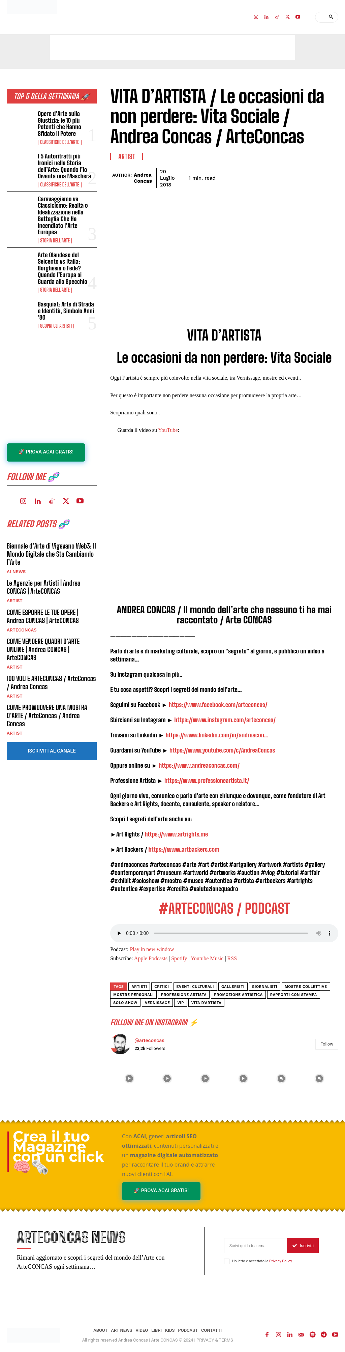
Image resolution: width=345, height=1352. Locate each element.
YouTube (168, 430)
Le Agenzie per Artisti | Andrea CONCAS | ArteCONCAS (44, 570)
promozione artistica (238, 995)
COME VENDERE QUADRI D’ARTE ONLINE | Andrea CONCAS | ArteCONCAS (43, 632)
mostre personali (133, 995)
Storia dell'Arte (54, 229)
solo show (125, 1003)
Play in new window (152, 949)
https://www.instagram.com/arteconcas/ (225, 720)
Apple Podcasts (150, 958)
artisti (139, 986)
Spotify (179, 958)
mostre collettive (306, 986)
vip (180, 1003)
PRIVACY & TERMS (214, 1340)
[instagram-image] (129, 1079)
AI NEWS (16, 555)
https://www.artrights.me (176, 834)
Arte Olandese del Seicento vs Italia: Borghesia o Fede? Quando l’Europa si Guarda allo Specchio (67, 255)
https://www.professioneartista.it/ (206, 780)
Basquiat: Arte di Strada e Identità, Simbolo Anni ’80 (66, 295)
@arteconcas (149, 1040)
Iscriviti (303, 1245)
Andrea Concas (143, 178)
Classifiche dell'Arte (59, 140)
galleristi (233, 986)
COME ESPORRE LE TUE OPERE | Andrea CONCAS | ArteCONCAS (43, 599)
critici (161, 986)
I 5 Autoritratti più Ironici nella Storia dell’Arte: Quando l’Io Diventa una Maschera (66, 164)
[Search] (331, 17)
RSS (232, 958)
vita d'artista (206, 1003)
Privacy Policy (280, 1261)
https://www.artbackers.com (184, 849)
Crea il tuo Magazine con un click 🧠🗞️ (58, 1151)
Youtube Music (207, 958)
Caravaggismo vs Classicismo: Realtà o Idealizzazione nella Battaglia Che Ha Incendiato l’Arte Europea (66, 208)
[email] (255, 1246)
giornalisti (264, 986)
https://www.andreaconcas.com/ (199, 765)
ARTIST (14, 584)
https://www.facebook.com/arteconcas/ (218, 704)
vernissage (157, 1003)
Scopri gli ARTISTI (55, 306)
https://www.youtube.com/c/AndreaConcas (222, 750)
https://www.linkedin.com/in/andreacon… (216, 735)
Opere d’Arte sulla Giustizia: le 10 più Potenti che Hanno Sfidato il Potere (66, 123)
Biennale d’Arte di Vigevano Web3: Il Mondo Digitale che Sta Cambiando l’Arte (51, 537)
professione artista (184, 995)
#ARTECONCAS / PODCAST (224, 909)
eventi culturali (195, 986)
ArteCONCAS (21, 613)
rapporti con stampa (293, 995)
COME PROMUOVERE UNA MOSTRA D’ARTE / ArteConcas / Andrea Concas (47, 698)
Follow (326, 1044)
